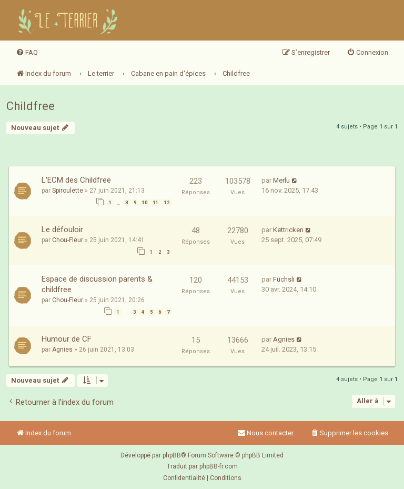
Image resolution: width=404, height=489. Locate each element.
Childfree (30, 106)
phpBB (172, 455)
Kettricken (288, 230)
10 (144, 202)
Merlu (281, 180)
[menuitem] (26, 53)
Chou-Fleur (67, 240)
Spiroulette (67, 190)
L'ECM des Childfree (76, 180)
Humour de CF (67, 339)
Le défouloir (62, 229)
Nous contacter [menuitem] (265, 433)
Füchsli (284, 279)
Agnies (62, 349)
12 (166, 202)
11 (155, 202)
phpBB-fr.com (218, 466)
